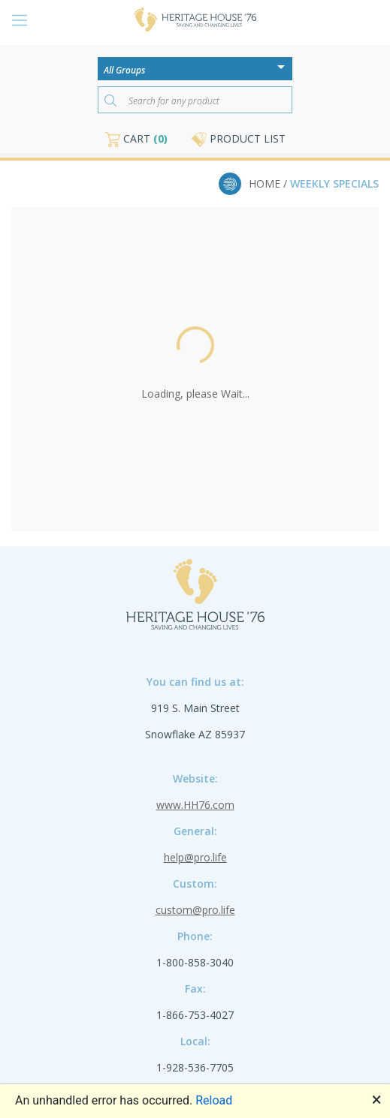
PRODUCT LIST (239, 138)
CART (136, 138)
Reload (213, 1100)
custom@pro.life (195, 910)
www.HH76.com (195, 805)
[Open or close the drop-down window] (284, 72)
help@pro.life (195, 857)
